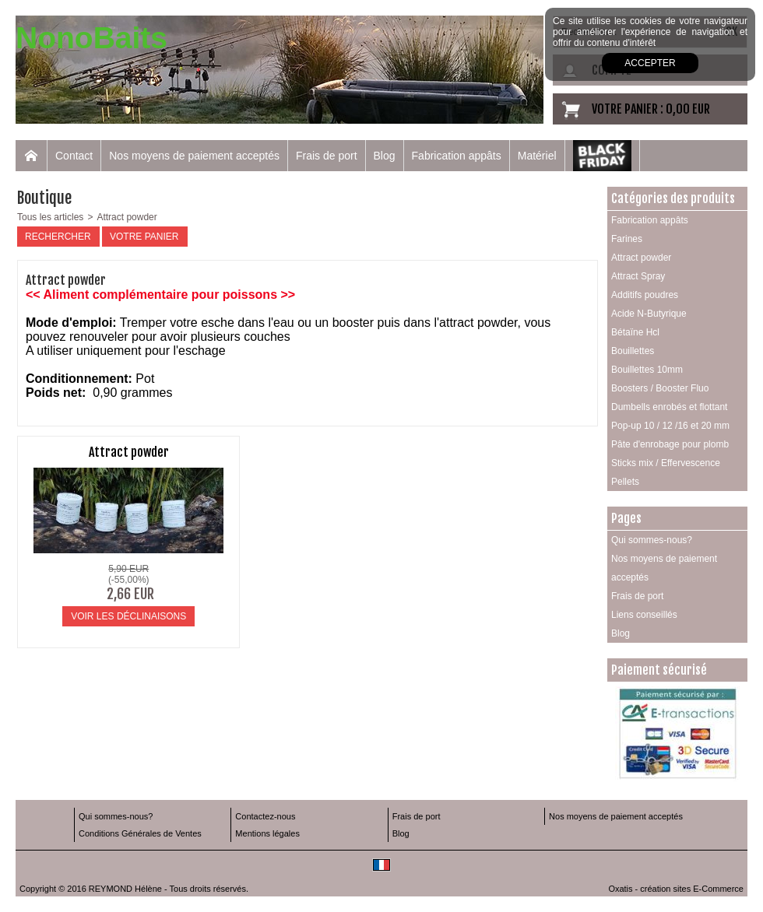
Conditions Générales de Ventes (140, 833)
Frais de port (326, 155)
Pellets (625, 481)
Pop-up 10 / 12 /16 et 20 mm (670, 425)
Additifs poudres (644, 294)
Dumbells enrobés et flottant (669, 407)
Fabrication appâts (456, 155)
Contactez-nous (265, 816)
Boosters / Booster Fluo (659, 388)
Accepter (649, 63)
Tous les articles (50, 217)
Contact (74, 155)
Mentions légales (267, 833)
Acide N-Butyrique (649, 313)
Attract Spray (638, 276)
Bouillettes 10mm (647, 369)
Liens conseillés (644, 614)
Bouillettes (632, 351)
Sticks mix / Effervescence (665, 463)
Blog (385, 155)
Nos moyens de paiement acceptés (194, 155)
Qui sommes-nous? (651, 540)
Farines (626, 238)
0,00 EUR (688, 109)
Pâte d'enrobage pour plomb (670, 444)
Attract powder (126, 217)
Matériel (537, 155)
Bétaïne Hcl (635, 332)
